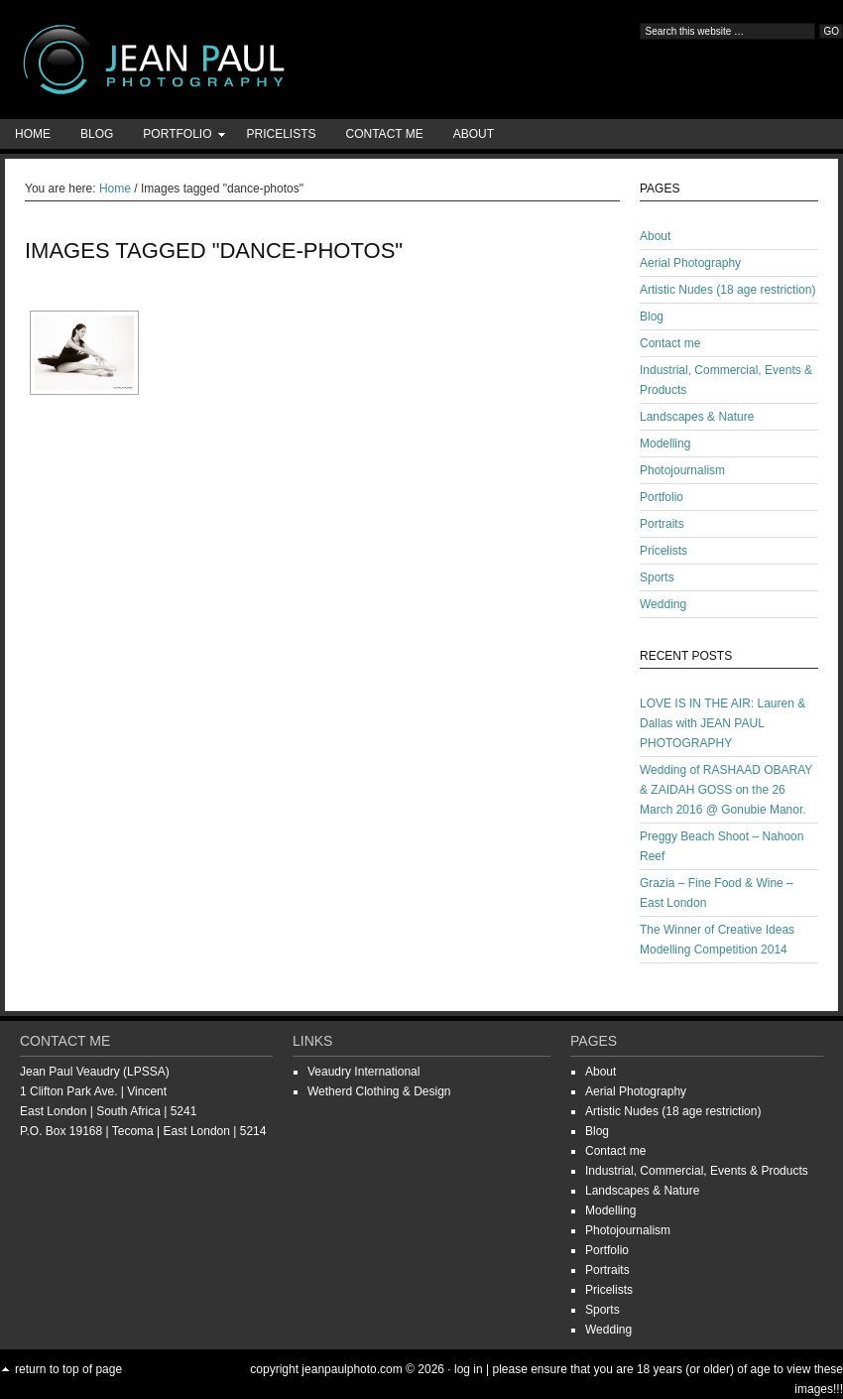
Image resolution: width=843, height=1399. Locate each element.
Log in (468, 1369)
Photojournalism (682, 470)
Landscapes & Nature (697, 417)
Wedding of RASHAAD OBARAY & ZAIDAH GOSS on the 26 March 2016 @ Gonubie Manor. (726, 790)
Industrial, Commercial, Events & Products (696, 1171)
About (473, 134)
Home (33, 134)
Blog (96, 134)
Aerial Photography (690, 263)
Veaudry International (363, 1072)
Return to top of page (68, 1369)
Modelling (665, 443)
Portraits (662, 524)
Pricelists (280, 134)
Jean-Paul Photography (198, 59)
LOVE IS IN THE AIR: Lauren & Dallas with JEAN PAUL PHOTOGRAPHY (722, 723)
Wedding (663, 604)
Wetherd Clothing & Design (379, 1091)
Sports (657, 577)
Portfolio (177, 137)
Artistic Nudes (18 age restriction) (727, 290)
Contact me (384, 134)
